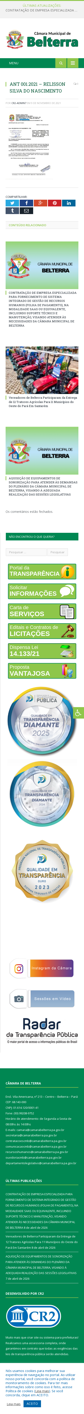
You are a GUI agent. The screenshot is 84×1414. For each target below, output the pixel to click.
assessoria (36, 1343)
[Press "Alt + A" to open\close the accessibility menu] (78, 713)
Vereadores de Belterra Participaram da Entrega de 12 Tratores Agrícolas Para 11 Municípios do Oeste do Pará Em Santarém (43, 402)
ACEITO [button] (32, 1403)
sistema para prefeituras (61, 1337)
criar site (33, 1337)
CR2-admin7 (18, 103)
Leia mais (42, 1391)
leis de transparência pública (25, 1354)
